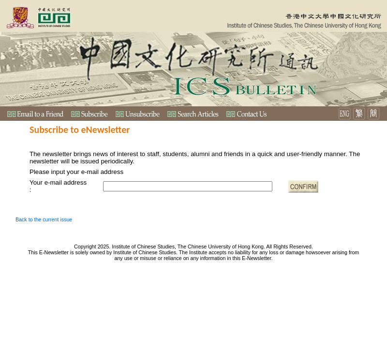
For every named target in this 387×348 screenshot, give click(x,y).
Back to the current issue (43, 219)
